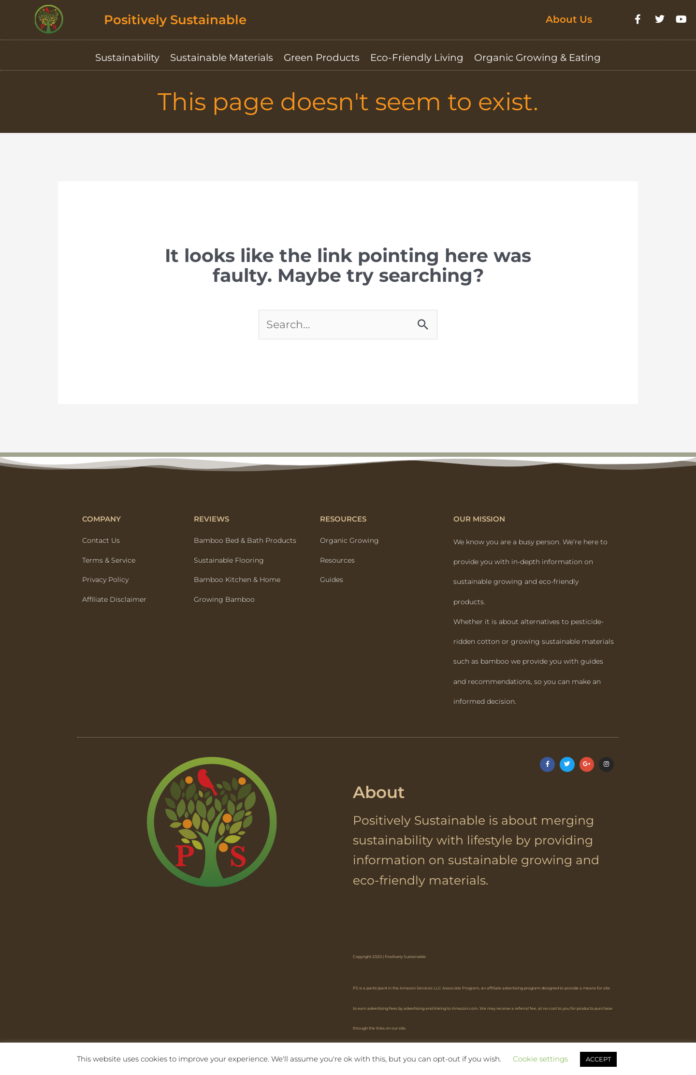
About (383, 796)
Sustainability (127, 57)
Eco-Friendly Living (417, 57)
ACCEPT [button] (598, 1059)
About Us (569, 19)
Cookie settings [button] (540, 1058)
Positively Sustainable (185, 19)
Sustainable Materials (221, 57)
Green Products (322, 57)
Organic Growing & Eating (537, 57)
